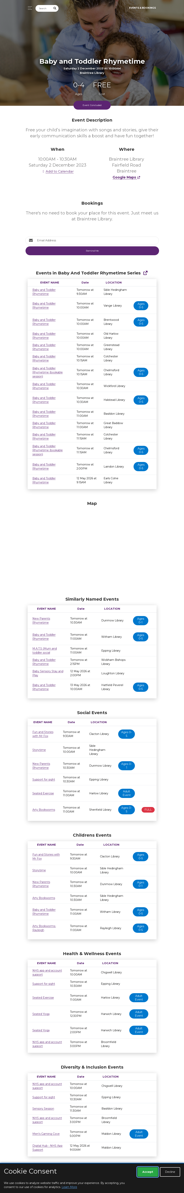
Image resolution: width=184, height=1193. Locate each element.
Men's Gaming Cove (46, 1133)
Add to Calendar (57, 171)
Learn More (69, 1187)
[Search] (43, 8)
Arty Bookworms (43, 809)
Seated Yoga (41, 1014)
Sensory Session (43, 1108)
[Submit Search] (55, 8)
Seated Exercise (43, 793)
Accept (147, 1172)
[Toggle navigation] (28, 8)
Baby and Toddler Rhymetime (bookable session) (47, 372)
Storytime (39, 750)
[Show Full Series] (145, 273)
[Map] (92, 547)
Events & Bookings (142, 7)
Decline (170, 1172)
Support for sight (43, 779)
